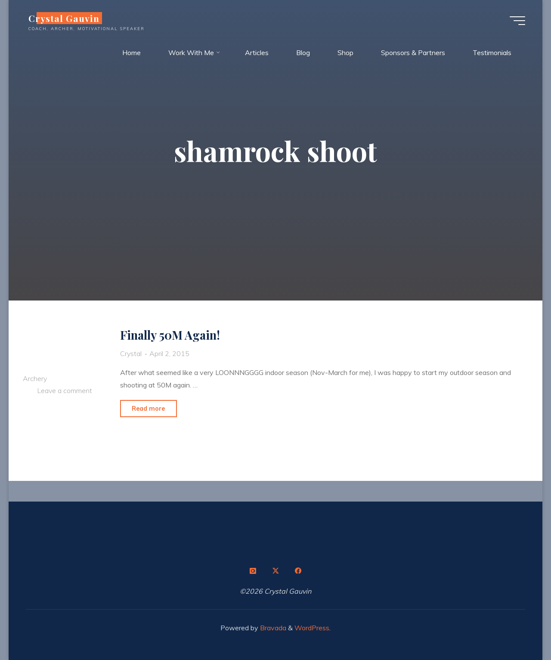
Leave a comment (64, 391)
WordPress (311, 627)
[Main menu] (517, 20)
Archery (35, 378)
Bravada (272, 627)
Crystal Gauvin (63, 18)
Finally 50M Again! (170, 335)
